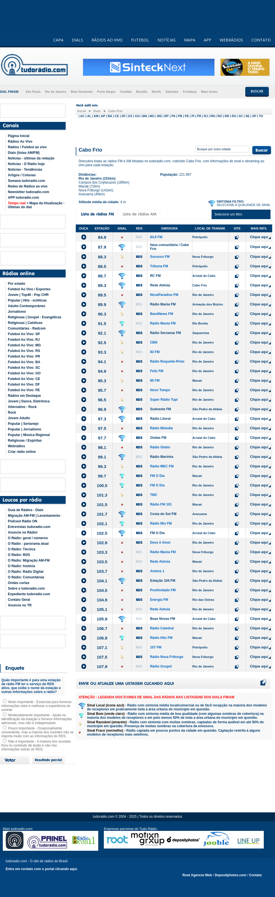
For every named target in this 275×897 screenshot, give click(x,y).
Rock (12, 412)
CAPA (58, 40)
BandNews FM (161, 314)
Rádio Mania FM (163, 304)
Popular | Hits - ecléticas (27, 300)
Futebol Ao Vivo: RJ (24, 340)
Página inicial (18, 136)
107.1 (102, 647)
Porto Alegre (106, 91)
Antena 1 (157, 571)
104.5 (102, 590)
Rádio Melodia (161, 428)
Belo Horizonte (82, 91)
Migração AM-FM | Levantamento (34, 516)
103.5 (102, 561)
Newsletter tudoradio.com (28, 192)
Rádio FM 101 (161, 504)
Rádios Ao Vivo (20, 141)
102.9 (102, 542)
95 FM (155, 381)
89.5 (102, 295)
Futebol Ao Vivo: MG (24, 345)
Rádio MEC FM (162, 466)
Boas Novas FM (162, 619)
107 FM (156, 647)
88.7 (102, 275)
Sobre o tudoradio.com (26, 588)
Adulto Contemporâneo (26, 306)
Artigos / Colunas (22, 175)
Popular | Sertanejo (23, 424)
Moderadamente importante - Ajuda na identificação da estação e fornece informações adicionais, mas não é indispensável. (36, 719)
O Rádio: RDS (19, 555)
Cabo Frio (115, 111)
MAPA (189, 40)
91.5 (102, 323)
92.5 (102, 342)
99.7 (102, 476)
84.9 (102, 237)
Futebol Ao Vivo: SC (24, 368)
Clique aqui (259, 237)
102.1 (102, 523)
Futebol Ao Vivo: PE (24, 390)
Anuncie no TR (20, 605)
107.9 (102, 666)
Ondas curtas (18, 583)
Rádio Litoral (160, 419)
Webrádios (16, 446)
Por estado (16, 284)
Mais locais (209, 91)
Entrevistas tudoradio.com (29, 527)
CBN (153, 342)
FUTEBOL (140, 40)
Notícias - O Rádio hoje (26, 164)
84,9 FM (156, 237)
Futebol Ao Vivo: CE (24, 379)
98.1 (102, 447)
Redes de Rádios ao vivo (27, 186)
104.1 (102, 580)
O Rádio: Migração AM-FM (29, 560)
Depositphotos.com (230, 875)
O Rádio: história (21, 566)
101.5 (102, 504)
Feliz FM (156, 371)
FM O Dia (157, 476)
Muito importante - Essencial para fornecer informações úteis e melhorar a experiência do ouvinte (36, 706)
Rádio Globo (160, 447)
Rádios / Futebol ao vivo (27, 147)
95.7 (102, 390)
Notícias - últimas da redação (31, 158)
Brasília (141, 91)
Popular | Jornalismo (24, 429)
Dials (97, 111)
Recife (156, 91)
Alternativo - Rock (22, 407)
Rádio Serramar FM (165, 333)
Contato (255, 875)
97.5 (102, 428)
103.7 (102, 571)
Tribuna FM (159, 266)
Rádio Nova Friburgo (167, 657)
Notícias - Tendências (25, 169)
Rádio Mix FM (161, 523)
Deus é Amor (160, 542)
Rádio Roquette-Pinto (167, 361)
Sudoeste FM (160, 409)
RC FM (155, 276)
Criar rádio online (22, 452)
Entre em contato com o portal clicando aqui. (42, 869)
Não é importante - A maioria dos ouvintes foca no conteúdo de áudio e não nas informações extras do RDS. (36, 745)
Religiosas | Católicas (25, 323)
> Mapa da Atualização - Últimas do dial (36, 205)
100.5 (102, 485)
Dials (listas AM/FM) (24, 153)
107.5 (102, 657)
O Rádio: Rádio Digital (25, 572)
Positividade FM (163, 590)
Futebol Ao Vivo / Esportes (29, 289)
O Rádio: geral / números (28, 538)
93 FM (155, 352)
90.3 (102, 314)
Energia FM (159, 600)
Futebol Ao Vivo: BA (24, 362)
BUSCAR (257, 91)
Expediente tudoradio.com (29, 594)
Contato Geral (19, 600)
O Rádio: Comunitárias (26, 577)
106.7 (102, 628)
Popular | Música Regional (29, 435)
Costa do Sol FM (163, 514)
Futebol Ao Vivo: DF (24, 384)
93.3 (102, 352)
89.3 (102, 285)
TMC (153, 495)
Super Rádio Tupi (164, 400)
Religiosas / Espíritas (25, 440)
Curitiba (126, 91)
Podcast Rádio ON (22, 521)
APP (207, 40)
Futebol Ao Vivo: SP (24, 334)
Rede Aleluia (160, 285)
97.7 (102, 437)
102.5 (102, 533)
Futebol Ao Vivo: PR (24, 356)
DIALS (77, 40)
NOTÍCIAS (166, 40)
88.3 (102, 256)
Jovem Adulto (19, 418)
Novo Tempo (160, 390)
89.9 (102, 304)
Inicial (81, 111)
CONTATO (261, 40)
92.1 (102, 333)
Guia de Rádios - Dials (25, 510)
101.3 (102, 495)
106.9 (102, 638)
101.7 (102, 514)
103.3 (102, 552)
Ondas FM (158, 438)
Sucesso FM (160, 257)
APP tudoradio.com (23, 198)
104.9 (102, 599)
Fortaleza (189, 91)
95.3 (102, 380)
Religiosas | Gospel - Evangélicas (34, 317)
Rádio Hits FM (161, 638)
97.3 (102, 418)
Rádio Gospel (161, 666)
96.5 (102, 399)
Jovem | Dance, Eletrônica (29, 401)
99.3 (102, 466)
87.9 (102, 247)
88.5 (102, 266)
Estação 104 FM (162, 581)
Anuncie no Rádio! (23, 532)
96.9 (102, 409)
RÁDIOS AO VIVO (107, 40)
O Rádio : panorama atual (28, 544)
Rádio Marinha (161, 457)
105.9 (102, 618)
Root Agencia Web (197, 875)
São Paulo (33, 91)
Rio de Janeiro (55, 91)
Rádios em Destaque (24, 396)
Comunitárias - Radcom (27, 328)
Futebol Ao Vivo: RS (24, 351)
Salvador (172, 91)
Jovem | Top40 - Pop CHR (28, 295)
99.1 (102, 457)
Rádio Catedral (162, 628)
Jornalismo (17, 312)
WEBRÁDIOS (231, 40)
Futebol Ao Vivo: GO (24, 373)
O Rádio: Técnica (21, 549)
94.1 (102, 361)
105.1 (102, 609)
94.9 (102, 371)
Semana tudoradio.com (26, 181)
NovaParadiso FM (164, 295)
